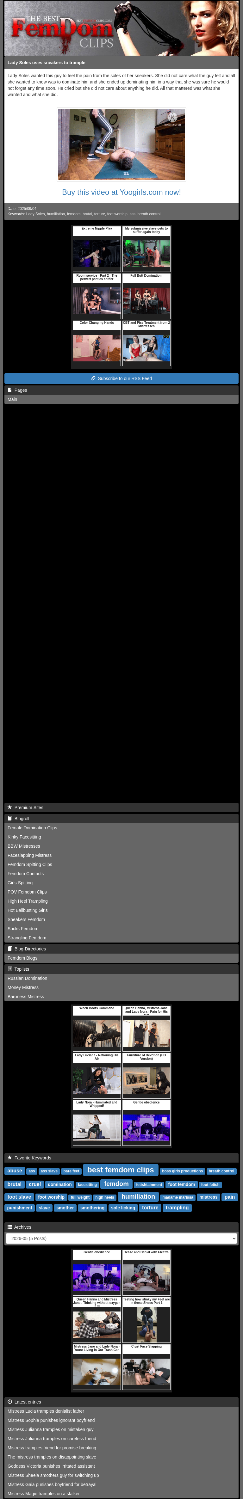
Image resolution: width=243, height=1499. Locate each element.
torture (99, 214)
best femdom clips (120, 1169)
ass (132, 214)
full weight (80, 1197)
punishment (19, 1207)
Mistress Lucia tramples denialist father (46, 1411)
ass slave (49, 1171)
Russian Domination (27, 978)
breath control (149, 214)
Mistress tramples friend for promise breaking (52, 1447)
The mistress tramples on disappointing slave (52, 1456)
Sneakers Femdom (26, 919)
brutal (87, 214)
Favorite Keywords (29, 1157)
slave (44, 1207)
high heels (104, 1197)
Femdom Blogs (22, 958)
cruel (35, 1184)
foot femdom (181, 1184)
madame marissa (177, 1197)
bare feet (71, 1171)
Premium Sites (25, 807)
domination (60, 1184)
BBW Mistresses (24, 846)
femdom (74, 214)
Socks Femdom (23, 928)
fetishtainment (149, 1185)
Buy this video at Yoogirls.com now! (121, 192)
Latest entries (24, 1401)
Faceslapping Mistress (30, 855)
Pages (17, 390)
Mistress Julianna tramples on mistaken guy (51, 1429)
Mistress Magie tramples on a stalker (44, 1493)
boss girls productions (182, 1171)
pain (230, 1197)
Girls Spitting (20, 882)
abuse (15, 1170)
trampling (177, 1207)
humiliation (56, 214)
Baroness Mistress (26, 996)
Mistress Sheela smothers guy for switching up (53, 1475)
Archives (19, 1227)
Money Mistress (23, 987)
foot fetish (210, 1185)
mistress (208, 1197)
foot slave (19, 1197)
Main (12, 399)
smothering (92, 1207)
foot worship (117, 214)
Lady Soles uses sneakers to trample (46, 62)
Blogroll (18, 818)
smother (65, 1207)
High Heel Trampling (28, 901)
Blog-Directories (27, 948)
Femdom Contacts (26, 873)
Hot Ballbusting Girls (28, 910)
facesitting (87, 1185)
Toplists (18, 969)
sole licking (123, 1207)
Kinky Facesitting (24, 836)
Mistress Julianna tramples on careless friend (52, 1438)
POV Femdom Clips (27, 891)
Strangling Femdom (27, 937)
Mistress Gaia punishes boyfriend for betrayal (52, 1484)
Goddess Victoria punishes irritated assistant (51, 1466)
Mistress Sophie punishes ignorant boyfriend (51, 1420)
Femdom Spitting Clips (30, 864)
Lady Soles (35, 214)
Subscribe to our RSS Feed (121, 378)
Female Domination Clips (32, 827)
